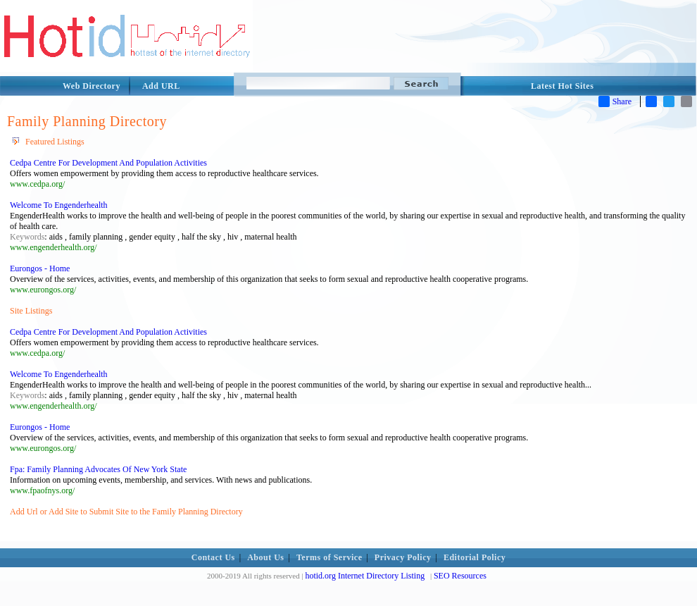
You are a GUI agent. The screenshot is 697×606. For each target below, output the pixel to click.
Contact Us (213, 557)
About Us (265, 557)
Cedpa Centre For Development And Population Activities (108, 163)
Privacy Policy (403, 557)
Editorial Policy (475, 557)
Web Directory (91, 86)
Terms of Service (329, 557)
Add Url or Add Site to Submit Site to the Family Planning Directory (126, 512)
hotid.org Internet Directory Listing (365, 576)
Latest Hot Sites (562, 86)
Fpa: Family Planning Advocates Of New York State (98, 469)
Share (615, 101)
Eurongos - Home (40, 268)
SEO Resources (460, 576)
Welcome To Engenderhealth (59, 205)
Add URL (161, 86)
